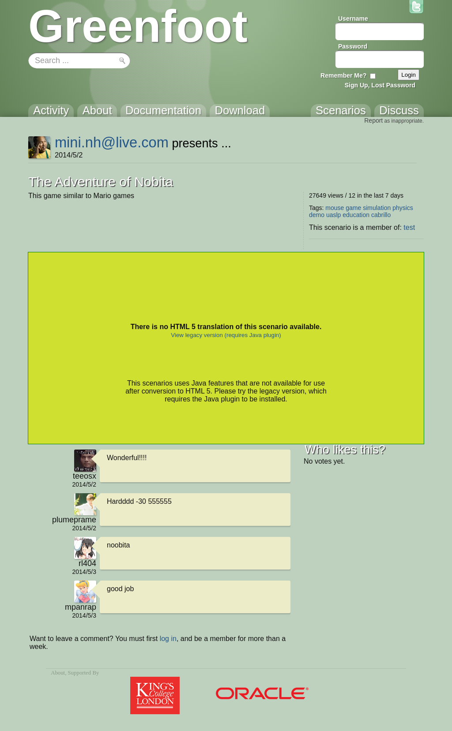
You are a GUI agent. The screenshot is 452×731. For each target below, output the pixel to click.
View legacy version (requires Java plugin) (226, 335)
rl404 (87, 563)
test (409, 227)
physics (402, 207)
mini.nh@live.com (112, 142)
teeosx (84, 476)
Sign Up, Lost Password (380, 85)
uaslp (333, 214)
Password (352, 46)
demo (316, 214)
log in (168, 638)
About (58, 673)
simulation (377, 207)
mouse (334, 207)
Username (353, 18)
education (356, 214)
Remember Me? (343, 75)
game (353, 207)
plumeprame (74, 519)
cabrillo (381, 214)
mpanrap (80, 607)
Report (373, 120)
